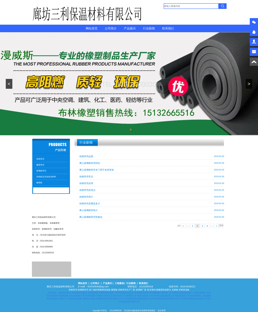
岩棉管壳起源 (86, 156)
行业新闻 (149, 28)
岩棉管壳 (40, 159)
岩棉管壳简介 (86, 196)
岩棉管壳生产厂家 (126, 289)
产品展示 (130, 28)
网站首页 (92, 28)
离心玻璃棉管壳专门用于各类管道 (96, 169)
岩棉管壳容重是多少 (89, 203)
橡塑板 (39, 182)
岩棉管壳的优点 (87, 190)
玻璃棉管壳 (41, 171)
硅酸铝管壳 (59, 229)
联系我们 (168, 28)
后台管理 (162, 310)
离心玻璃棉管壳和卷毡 (90, 217)
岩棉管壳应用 (86, 183)
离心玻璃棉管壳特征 (89, 163)
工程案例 (119, 283)
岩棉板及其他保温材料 (46, 177)
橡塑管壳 (40, 165)
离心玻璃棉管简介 (88, 210)
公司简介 (111, 28)
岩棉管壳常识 (86, 176)
